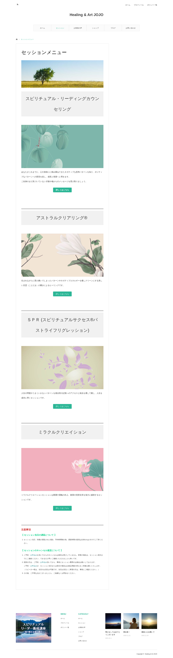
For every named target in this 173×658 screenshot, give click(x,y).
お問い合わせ (131, 28)
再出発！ (126, 632)
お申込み (33, 555)
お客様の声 (78, 28)
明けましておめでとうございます (112, 633)
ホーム (42, 28)
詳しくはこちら (62, 294)
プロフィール (139, 5)
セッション (60, 28)
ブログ (113, 28)
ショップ (95, 28)
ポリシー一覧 (152, 5)
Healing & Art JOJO (86, 15)
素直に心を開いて (148, 632)
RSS (17, 4)
